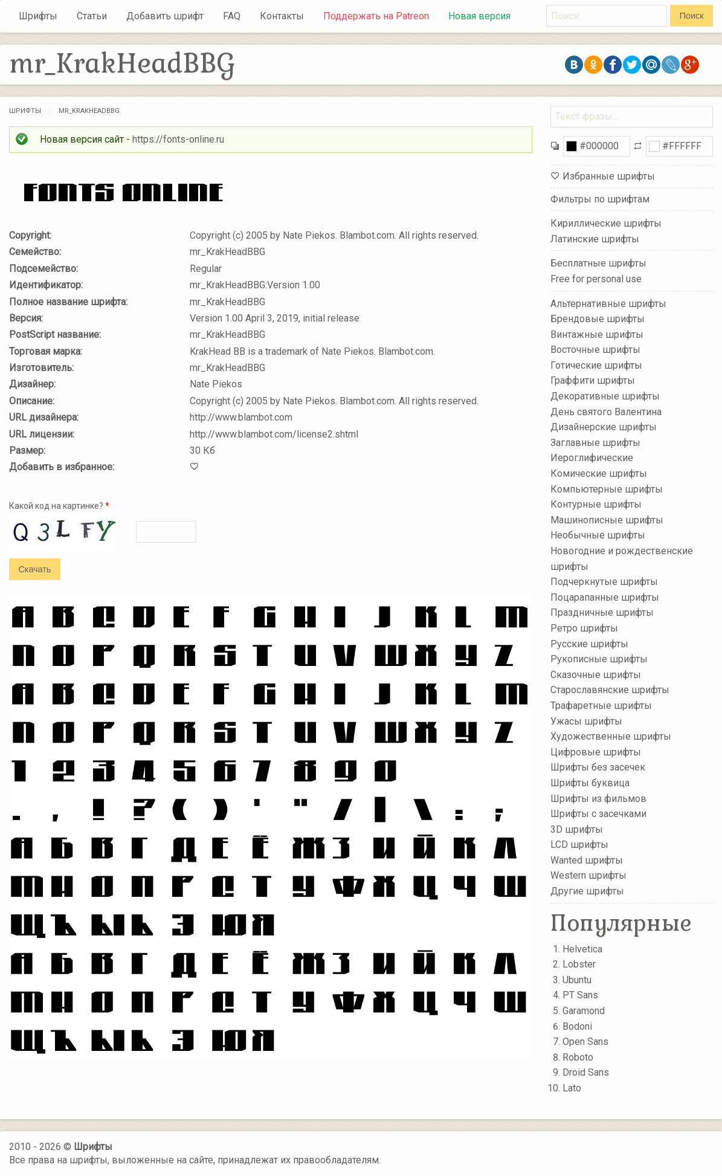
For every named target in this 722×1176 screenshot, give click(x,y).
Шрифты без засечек (597, 767)
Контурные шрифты (596, 504)
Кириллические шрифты (606, 223)
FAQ (231, 16)
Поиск (692, 16)
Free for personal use (596, 279)
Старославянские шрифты (609, 690)
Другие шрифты (587, 891)
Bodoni (577, 1026)
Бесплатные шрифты (598, 263)
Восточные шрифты (595, 349)
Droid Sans (585, 1072)
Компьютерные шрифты (606, 488)
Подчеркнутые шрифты (604, 581)
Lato (571, 1088)
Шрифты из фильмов (598, 798)
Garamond (583, 1010)
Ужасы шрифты (586, 720)
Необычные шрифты (597, 535)
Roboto (577, 1057)
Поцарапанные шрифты (604, 597)
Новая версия (479, 16)
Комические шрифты (598, 473)
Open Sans (585, 1041)
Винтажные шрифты (596, 334)
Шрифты (38, 16)
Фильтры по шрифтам (599, 199)
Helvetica (582, 949)
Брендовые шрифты (597, 319)
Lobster (579, 964)
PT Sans (580, 995)
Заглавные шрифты (595, 442)
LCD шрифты (579, 844)
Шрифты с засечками (598, 813)
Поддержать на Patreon (376, 16)
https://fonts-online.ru (178, 139)
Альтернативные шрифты (608, 303)
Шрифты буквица (590, 783)
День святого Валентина (606, 411)
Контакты (282, 16)
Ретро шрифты (584, 628)
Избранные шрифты (608, 176)
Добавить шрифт (165, 16)
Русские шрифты (589, 643)
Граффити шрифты (592, 380)
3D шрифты (576, 829)
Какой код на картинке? (59, 506)
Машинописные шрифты (606, 520)
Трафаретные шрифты (601, 705)
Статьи (92, 16)
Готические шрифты (596, 365)
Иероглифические (591, 458)
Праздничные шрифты (602, 612)
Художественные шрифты (610, 736)
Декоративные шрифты (605, 396)
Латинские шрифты (594, 239)
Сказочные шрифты (595, 674)
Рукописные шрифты (599, 659)
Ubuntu (576, 980)
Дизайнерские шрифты (603, 427)
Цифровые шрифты (595, 752)
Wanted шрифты (586, 860)
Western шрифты (588, 875)
